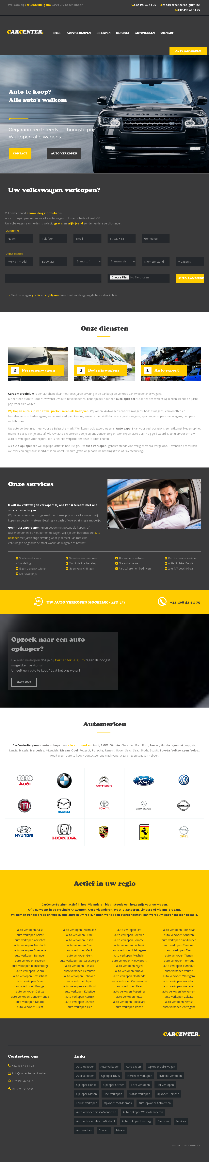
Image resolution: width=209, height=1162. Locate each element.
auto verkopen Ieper (80, 981)
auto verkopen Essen (79, 940)
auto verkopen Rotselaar (179, 930)
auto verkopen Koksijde (80, 991)
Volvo (194, 750)
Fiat (138, 745)
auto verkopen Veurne (179, 971)
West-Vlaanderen (126, 909)
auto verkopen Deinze (30, 991)
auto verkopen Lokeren (129, 935)
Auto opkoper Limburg (136, 1121)
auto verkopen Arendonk (30, 945)
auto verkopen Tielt (179, 950)
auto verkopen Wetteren (179, 986)
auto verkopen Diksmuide (79, 930)
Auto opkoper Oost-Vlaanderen (96, 1112)
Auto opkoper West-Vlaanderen (143, 1112)
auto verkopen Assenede (30, 950)
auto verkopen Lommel (129, 940)
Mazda (23, 750)
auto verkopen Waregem (179, 976)
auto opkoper (19, 218)
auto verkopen (96, 446)
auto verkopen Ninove (129, 971)
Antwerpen (79, 909)
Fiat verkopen (165, 1085)
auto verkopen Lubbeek (129, 945)
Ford (145, 745)
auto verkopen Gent (79, 955)
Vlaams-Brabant (168, 909)
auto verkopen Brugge (30, 986)
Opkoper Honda (86, 1085)
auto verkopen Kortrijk (79, 996)
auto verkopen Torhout (179, 960)
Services (122, 32)
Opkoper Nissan (86, 1094)
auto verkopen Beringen (30, 955)
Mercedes (37, 750)
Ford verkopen (140, 1085)
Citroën (114, 745)
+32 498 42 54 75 (145, 5)
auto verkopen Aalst (30, 930)
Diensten (103, 32)
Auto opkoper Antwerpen (154, 1103)
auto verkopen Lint (129, 930)
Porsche (97, 750)
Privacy (120, 1130)
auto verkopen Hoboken (79, 976)
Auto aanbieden (188, 50)
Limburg (146, 909)
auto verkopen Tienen (179, 955)
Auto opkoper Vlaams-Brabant (95, 1121)
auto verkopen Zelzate (179, 996)
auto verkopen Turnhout (179, 966)
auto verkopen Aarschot (30, 940)
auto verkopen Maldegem (129, 950)
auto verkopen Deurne (30, 1002)
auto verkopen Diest (30, 1007)
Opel (74, 750)
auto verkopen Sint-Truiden (179, 940)
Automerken (145, 32)
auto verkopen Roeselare (129, 1002)
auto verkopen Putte (129, 996)
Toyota (165, 750)
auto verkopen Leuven (79, 1002)
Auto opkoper (85, 1066)
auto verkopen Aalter (30, 935)
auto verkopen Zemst (179, 1002)
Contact (166, 32)
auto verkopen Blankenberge (30, 966)
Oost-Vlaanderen (100, 909)
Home (57, 32)
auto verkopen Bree (30, 981)
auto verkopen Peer (129, 986)
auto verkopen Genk (80, 950)
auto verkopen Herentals (79, 971)
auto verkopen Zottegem (179, 1007)
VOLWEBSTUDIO (194, 1145)
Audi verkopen (85, 1076)
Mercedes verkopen (139, 1076)
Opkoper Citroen (113, 1085)
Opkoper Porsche (168, 1094)
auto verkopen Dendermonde (30, 996)
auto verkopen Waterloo (179, 981)
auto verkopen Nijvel (129, 966)
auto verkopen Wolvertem (179, 991)
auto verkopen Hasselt (79, 966)
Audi (96, 745)
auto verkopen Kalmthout (79, 986)
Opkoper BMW (110, 1076)
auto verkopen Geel (79, 945)
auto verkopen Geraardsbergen (80, 960)
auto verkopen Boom (30, 971)
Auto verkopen (79, 32)
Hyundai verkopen (170, 1076)
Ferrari (154, 745)
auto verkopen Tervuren (179, 945)
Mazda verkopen (139, 1094)
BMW (104, 745)
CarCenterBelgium (38, 5)
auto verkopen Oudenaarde (129, 981)
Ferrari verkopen (86, 1103)
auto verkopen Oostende (129, 976)
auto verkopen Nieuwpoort (129, 960)
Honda (165, 745)
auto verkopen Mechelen (129, 955)
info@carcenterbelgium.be (181, 5)
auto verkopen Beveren (30, 960)
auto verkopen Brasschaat (30, 976)
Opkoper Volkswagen (161, 1066)
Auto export (124, 428)
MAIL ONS (24, 682)
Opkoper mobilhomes (118, 1103)
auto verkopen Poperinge (129, 991)
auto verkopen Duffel (79, 935)
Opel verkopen (113, 1094)
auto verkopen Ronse (129, 1007)
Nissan (65, 750)
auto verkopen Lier (80, 1007)
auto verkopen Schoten (179, 935)
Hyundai (177, 745)
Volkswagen (180, 750)
